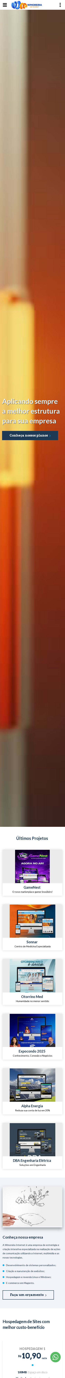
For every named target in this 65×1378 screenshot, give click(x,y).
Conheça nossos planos (29, 435)
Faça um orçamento (27, 1295)
